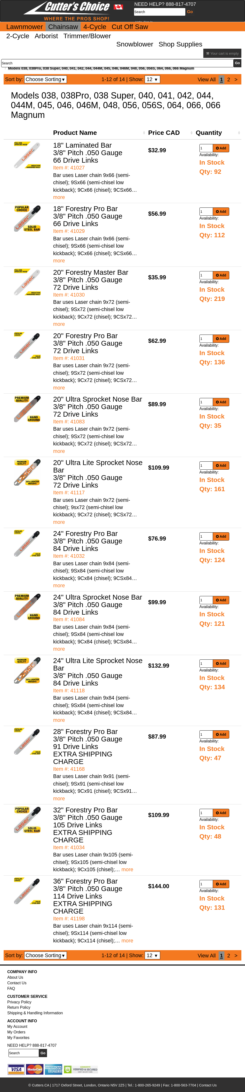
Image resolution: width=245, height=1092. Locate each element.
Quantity (209, 132)
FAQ (11, 988)
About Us (15, 977)
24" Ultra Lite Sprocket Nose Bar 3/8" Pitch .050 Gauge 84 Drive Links (97, 672)
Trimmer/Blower (87, 36)
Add (221, 148)
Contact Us (16, 983)
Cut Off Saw (130, 27)
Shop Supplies (180, 44)
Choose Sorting (46, 79)
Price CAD (164, 132)
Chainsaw (63, 27)
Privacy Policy (19, 1002)
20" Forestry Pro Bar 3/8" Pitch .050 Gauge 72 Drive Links (87, 343)
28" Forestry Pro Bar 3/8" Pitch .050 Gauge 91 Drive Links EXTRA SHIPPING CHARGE (87, 746)
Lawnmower (24, 27)
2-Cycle (17, 36)
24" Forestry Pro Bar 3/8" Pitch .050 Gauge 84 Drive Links (87, 540)
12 (152, 79)
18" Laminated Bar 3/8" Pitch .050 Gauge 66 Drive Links (87, 152)
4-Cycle (94, 27)
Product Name (75, 132)
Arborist (46, 36)
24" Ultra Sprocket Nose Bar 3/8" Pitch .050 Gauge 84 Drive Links (97, 604)
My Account (17, 1026)
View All (207, 80)
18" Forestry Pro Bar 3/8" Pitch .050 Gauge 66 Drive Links (87, 216)
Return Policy (18, 1007)
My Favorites (18, 1038)
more (59, 197)
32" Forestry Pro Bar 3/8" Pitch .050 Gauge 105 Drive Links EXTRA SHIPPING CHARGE (87, 825)
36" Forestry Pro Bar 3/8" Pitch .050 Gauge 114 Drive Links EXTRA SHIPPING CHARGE (87, 896)
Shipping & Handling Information (35, 1013)
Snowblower (134, 44)
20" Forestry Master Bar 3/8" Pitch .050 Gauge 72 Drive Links (90, 279)
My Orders (16, 1032)
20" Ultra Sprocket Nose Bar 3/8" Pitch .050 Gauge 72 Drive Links (97, 406)
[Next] (236, 79)
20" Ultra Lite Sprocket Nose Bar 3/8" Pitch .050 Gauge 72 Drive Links (97, 473)
